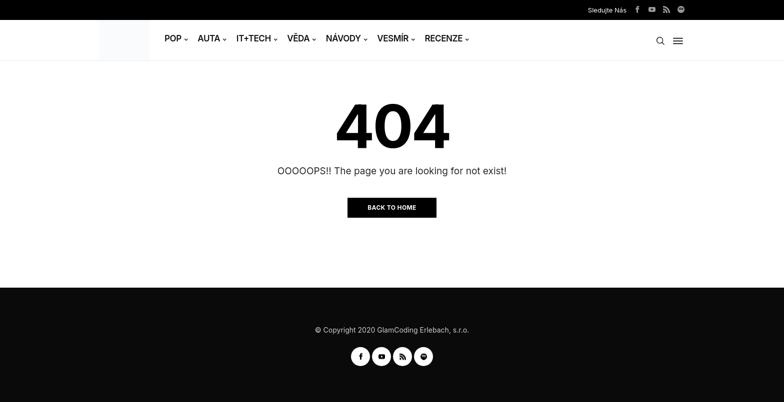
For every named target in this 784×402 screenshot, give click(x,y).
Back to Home (392, 207)
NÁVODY (343, 38)
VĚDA (298, 38)
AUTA (209, 38)
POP (173, 38)
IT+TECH (253, 38)
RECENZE (444, 38)
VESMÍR (392, 38)
